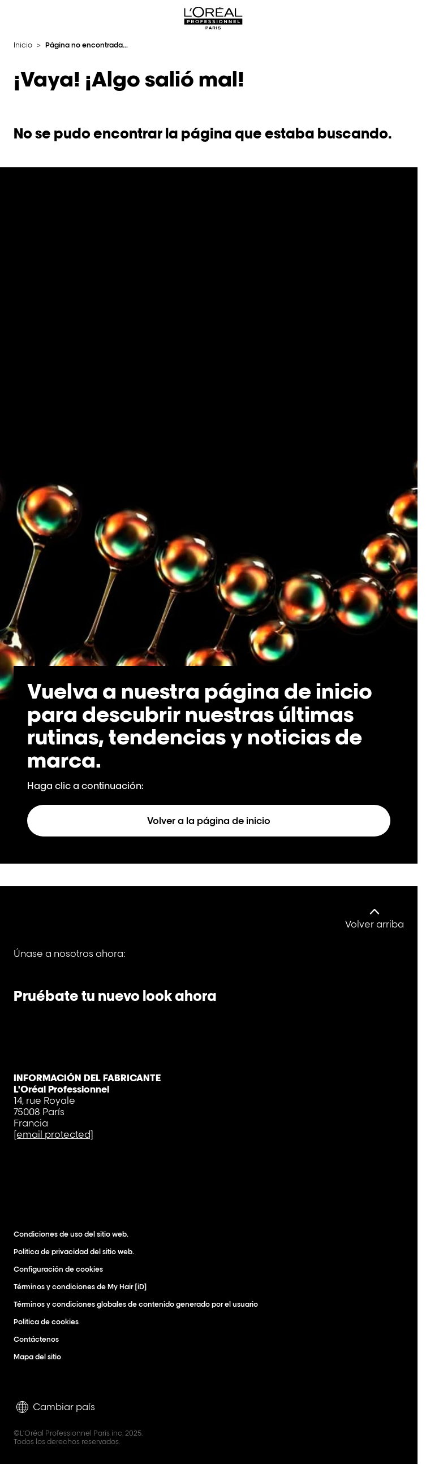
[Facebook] (26, 961)
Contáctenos (39, 1339)
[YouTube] (64, 961)
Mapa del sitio (40, 1357)
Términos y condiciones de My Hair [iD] (83, 1286)
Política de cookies (49, 1321)
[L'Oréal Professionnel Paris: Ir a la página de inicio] (213, 18)
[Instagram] (141, 961)
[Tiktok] (103, 961)
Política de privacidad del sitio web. (76, 1251)
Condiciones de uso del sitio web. (74, 1234)
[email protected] (53, 1134)
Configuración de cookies (61, 1269)
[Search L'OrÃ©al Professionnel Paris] (383, 18)
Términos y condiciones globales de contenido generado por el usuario (138, 1304)
